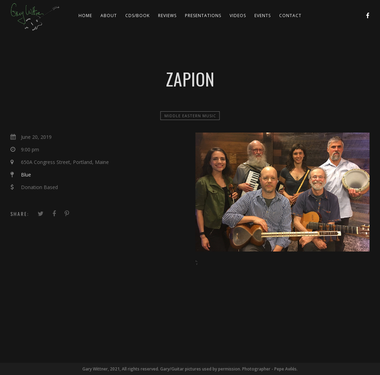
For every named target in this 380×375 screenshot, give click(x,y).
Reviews (167, 15)
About (108, 15)
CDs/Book (137, 15)
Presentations (203, 15)
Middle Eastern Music (190, 115)
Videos (238, 15)
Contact (290, 15)
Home (85, 15)
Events (262, 15)
